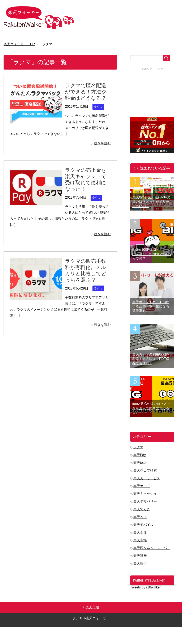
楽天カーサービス (146, 478)
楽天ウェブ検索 (145, 470)
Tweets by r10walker (145, 587)
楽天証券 (140, 555)
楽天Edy (139, 455)
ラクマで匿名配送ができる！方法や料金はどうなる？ (85, 92)
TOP (19, 44)
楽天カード (141, 486)
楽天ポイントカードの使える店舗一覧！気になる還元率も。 (150, 306)
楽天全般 (140, 532)
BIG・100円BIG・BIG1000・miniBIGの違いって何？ (151, 254)
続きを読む (102, 143)
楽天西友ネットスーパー (151, 548)
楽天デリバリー (145, 501)
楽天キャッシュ (145, 493)
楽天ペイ (140, 517)
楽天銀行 (140, 563)
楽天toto (139, 462)
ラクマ (98, 106)
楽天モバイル (143, 524)
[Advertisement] (152, 92)
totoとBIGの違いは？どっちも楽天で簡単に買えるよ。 (151, 408)
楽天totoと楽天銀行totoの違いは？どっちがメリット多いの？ (151, 201)
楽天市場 (140, 540)
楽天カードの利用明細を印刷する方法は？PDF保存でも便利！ (150, 359)
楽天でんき (141, 509)
